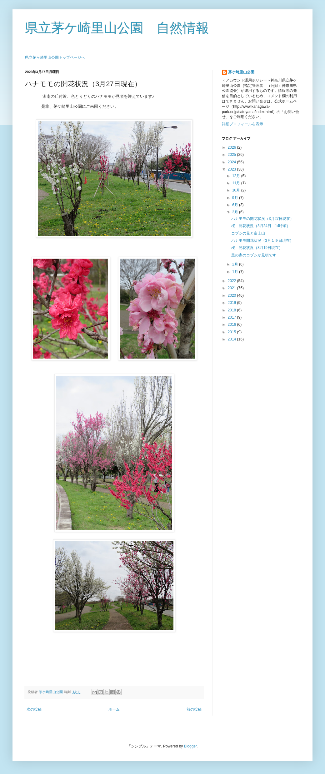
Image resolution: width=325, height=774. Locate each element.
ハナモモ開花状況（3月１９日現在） (262, 240)
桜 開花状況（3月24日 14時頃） (260, 226)
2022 (232, 281)
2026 (232, 147)
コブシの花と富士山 (248, 233)
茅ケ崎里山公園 (241, 72)
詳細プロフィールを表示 (242, 124)
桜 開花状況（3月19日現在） (256, 248)
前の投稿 (194, 709)
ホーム (114, 709)
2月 (235, 264)
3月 (235, 212)
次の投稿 (34, 709)
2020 (232, 295)
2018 (232, 310)
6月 (235, 205)
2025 (232, 154)
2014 (232, 339)
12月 (236, 176)
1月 (235, 272)
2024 (232, 162)
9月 (235, 198)
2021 (232, 288)
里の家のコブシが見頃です (253, 255)
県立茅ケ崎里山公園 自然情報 (117, 28)
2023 (232, 169)
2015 (232, 332)
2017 (232, 317)
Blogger (190, 746)
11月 (236, 183)
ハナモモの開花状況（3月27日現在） (262, 218)
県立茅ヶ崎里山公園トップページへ (55, 57)
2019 (232, 302)
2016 (232, 324)
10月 (236, 190)
